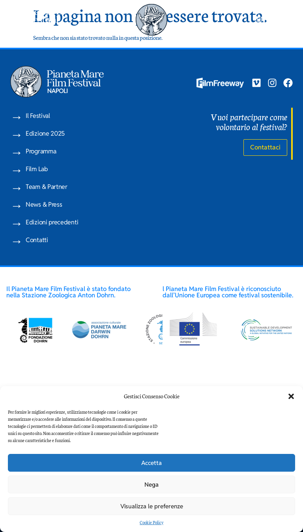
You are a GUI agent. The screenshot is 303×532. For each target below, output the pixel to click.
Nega (151, 484)
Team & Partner (46, 187)
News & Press (44, 204)
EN (261, 19)
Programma (41, 151)
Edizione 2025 (45, 133)
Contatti (37, 240)
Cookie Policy (151, 522)
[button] (291, 396)
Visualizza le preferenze (151, 506)
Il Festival (38, 116)
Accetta (151, 463)
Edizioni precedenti (52, 222)
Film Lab (37, 169)
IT (272, 19)
